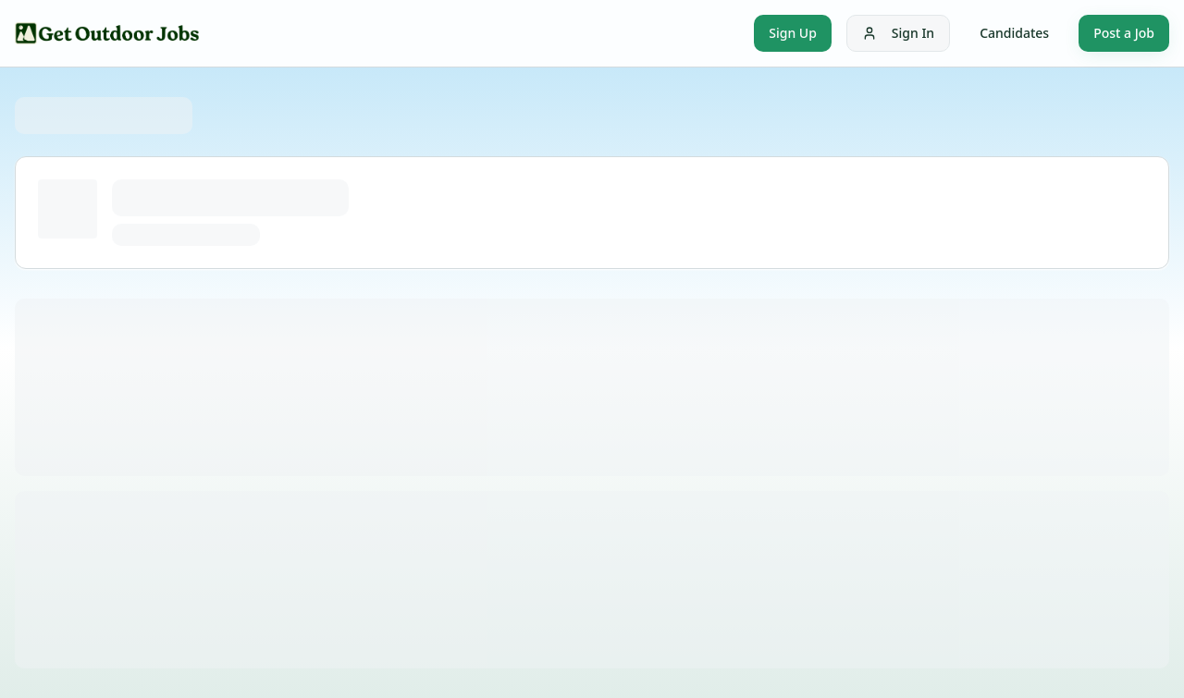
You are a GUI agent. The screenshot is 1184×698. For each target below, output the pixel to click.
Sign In (898, 33)
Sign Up (793, 33)
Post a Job (1123, 33)
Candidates (1014, 33)
